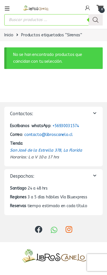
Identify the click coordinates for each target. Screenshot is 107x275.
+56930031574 (66, 125)
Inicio (8, 35)
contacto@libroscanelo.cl (48, 134)
